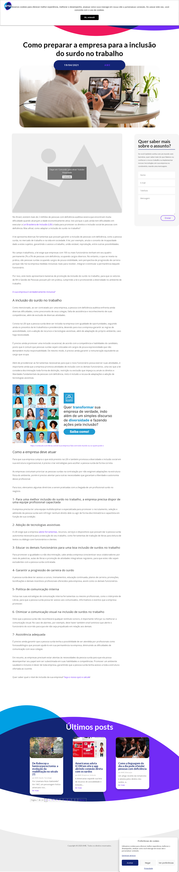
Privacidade (148, 868)
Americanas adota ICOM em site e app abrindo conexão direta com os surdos (89, 767)
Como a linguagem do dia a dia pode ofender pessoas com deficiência (132, 766)
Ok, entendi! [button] (89, 17)
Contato (152, 6)
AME (107, 65)
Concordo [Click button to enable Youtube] (67, 177)
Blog (125, 6)
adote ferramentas (48, 531)
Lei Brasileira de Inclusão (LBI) (38, 224)
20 (69, 800)
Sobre (87, 6)
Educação (128, 772)
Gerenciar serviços (129, 855)
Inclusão (93, 775)
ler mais (35, 790)
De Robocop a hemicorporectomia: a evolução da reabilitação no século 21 (45, 769)
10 (65, 800)
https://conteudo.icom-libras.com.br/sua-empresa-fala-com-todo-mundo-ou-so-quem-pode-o (67, 445)
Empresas (85, 775)
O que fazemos (99, 6)
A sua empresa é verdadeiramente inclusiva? (34, 291)
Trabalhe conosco (137, 6)
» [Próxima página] (76, 800)
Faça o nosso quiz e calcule (77, 677)
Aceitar (130, 862)
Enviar (168, 218)
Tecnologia (48, 778)
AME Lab (116, 6)
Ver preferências (166, 862)
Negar (148, 862)
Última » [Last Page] (82, 800)
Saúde (41, 778)
